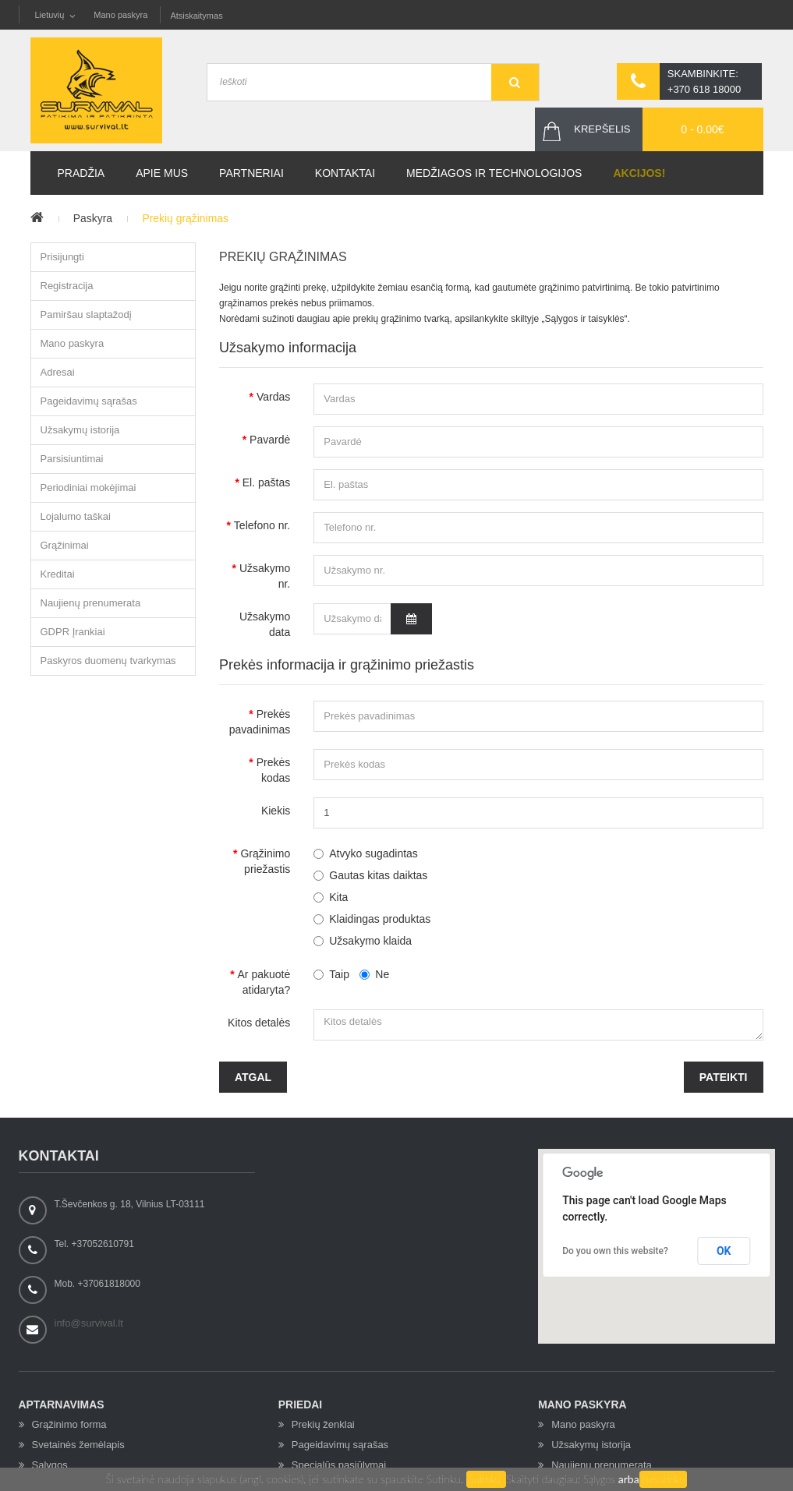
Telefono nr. (262, 525)
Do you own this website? (615, 1250)
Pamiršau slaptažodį (86, 315)
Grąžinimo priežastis (265, 861)
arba (628, 1479)
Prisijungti (62, 257)
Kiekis (275, 810)
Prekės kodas (274, 770)
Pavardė (270, 439)
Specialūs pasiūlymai (339, 1465)
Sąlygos (600, 1479)
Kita (338, 897)
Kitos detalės (259, 1022)
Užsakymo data (264, 624)
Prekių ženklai (323, 1424)
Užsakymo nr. (264, 576)
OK (724, 1251)
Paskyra (93, 219)
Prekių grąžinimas (186, 219)
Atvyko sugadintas (373, 853)
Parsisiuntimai (72, 459)
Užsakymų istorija (80, 430)
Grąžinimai (65, 546)
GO (514, 82)
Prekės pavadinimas (260, 722)
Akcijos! (639, 174)
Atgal (253, 1077)
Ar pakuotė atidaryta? (264, 982)
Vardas (273, 396)
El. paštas (266, 482)
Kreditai (58, 575)
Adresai (58, 373)
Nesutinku (663, 1479)
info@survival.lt (89, 1323)
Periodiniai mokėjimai (88, 488)
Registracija (67, 286)
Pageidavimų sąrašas (89, 402)
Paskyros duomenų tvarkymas (108, 661)
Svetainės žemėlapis (78, 1444)
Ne (374, 974)
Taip (331, 974)
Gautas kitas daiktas (378, 875)
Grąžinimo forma (69, 1424)
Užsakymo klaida (370, 941)
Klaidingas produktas (379, 919)
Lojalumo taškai (76, 517)
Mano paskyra (120, 14)
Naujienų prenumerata (91, 603)
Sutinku (486, 1479)
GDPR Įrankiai (73, 632)
